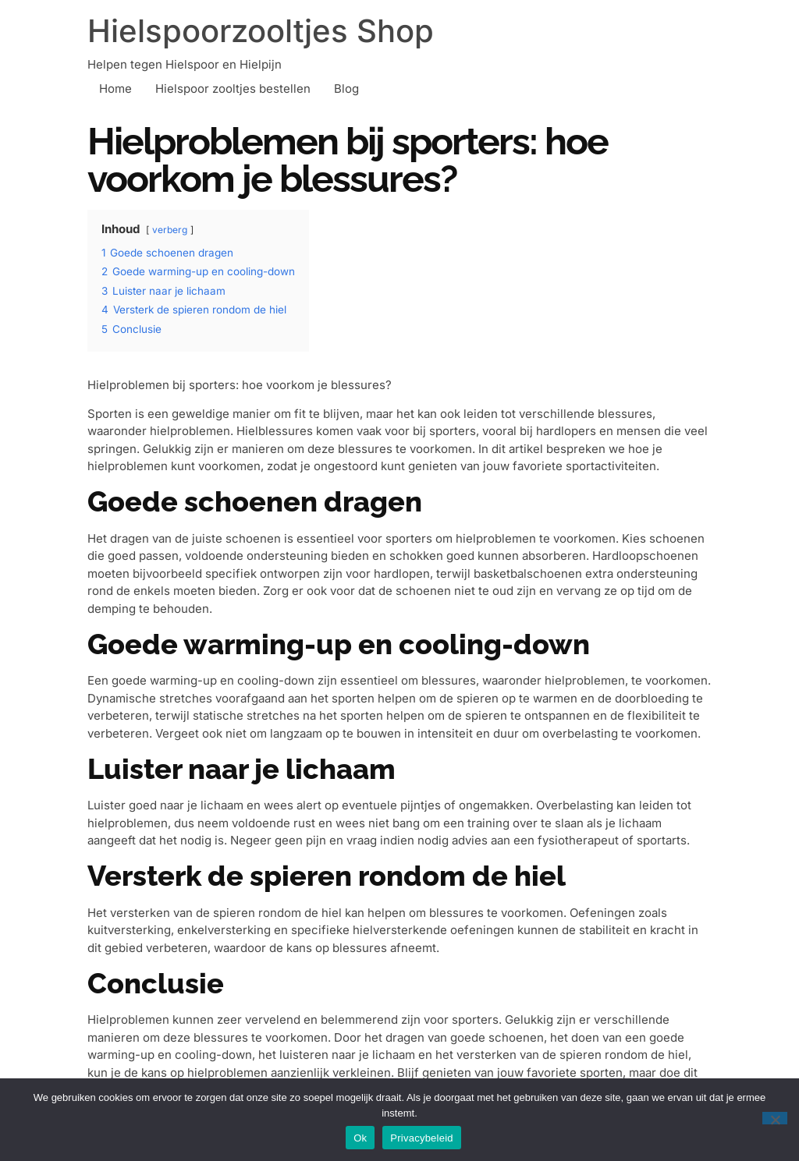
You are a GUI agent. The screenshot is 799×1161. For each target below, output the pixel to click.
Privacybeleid (421, 1138)
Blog (346, 88)
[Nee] (774, 1118)
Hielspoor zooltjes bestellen (233, 88)
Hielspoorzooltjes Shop (260, 31)
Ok (360, 1138)
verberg (169, 229)
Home (115, 88)
